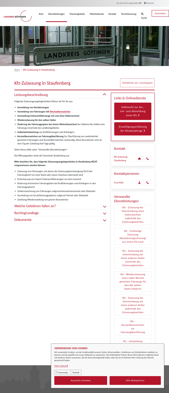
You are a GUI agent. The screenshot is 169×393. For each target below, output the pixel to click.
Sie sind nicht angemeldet (128, 3)
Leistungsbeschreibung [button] (60, 95)
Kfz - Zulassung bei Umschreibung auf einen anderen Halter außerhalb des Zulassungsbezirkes (133, 305)
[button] (144, 16)
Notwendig (63, 372)
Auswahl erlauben (81, 380)
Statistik (76, 372)
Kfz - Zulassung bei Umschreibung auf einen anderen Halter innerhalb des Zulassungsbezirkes (133, 258)
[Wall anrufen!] (147, 182)
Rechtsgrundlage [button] (60, 213)
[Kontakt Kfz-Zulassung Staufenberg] (139, 158)
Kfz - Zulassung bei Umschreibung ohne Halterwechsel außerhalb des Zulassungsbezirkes (133, 214)
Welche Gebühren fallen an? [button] (60, 206)
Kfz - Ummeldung (132, 341)
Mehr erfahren (60, 366)
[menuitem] (41, 16)
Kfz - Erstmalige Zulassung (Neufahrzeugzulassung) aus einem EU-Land (133, 236)
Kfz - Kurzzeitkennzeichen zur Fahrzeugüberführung (133, 327)
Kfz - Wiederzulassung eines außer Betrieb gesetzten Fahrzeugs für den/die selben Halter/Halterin (133, 281)
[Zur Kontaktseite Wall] (139, 182)
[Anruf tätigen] (147, 158)
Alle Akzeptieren (135, 380)
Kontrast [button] (149, 3)
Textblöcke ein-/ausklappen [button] (137, 82)
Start (17, 69)
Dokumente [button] (60, 220)
